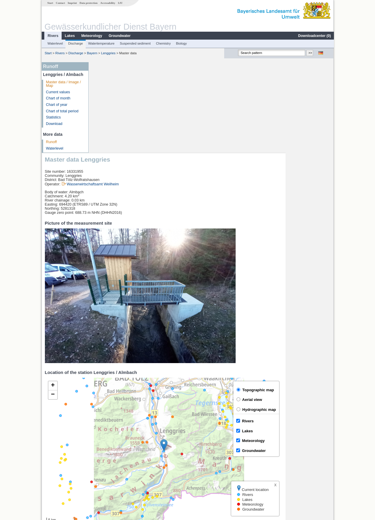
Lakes (70, 36)
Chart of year (56, 105)
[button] (212, 354)
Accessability (107, 2)
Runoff (51, 142)
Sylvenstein (106, 472)
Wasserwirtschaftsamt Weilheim (141, 94)
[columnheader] (160, 447)
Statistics (53, 117)
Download (54, 124)
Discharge (75, 43)
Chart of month (58, 98)
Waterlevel (54, 43)
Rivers (52, 36)
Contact (60, 2)
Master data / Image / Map (63, 84)
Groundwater (119, 36)
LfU (120, 2)
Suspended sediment (134, 43)
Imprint (72, 2)
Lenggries (108, 53)
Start (50, 2)
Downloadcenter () (314, 36)
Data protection (88, 2)
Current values (58, 92)
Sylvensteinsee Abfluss (115, 466)
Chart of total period (62, 111)
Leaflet (315, 431)
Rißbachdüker (108, 453)
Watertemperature (101, 43)
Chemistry (163, 43)
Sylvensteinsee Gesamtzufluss (122, 460)
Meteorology (91, 36)
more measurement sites (120, 479)
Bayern (92, 53)
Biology (181, 43)
